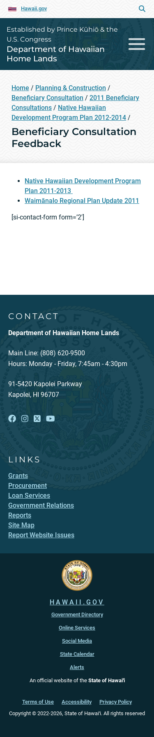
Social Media (77, 641)
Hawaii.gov (34, 8)
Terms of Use (38, 702)
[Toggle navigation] (136, 43)
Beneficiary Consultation (47, 98)
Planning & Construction (70, 88)
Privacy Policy (115, 702)
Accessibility (77, 702)
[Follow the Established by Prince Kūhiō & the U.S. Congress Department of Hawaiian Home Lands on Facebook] (12, 419)
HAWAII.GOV (77, 602)
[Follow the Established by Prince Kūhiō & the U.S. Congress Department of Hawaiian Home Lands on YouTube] (50, 419)
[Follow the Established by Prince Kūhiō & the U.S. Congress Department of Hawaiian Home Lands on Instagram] (24, 419)
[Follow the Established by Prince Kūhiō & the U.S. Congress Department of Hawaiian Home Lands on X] (37, 419)
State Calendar (77, 654)
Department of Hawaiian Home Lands (56, 53)
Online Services (77, 628)
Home (20, 88)
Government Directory (77, 614)
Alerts (77, 667)
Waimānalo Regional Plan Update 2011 (82, 201)
